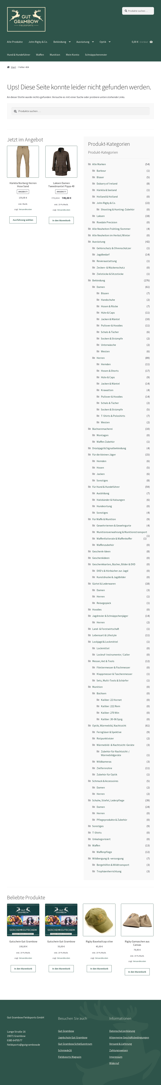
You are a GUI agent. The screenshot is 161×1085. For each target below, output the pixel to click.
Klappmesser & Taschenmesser (114, 674)
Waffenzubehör (105, 545)
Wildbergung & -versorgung (108, 858)
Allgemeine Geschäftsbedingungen (129, 1037)
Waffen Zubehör (106, 441)
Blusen (105, 293)
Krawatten (107, 390)
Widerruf (114, 1063)
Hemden (106, 364)
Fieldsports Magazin (69, 1056)
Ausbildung (103, 493)
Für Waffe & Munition (104, 519)
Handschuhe (108, 299)
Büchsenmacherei (102, 428)
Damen (101, 287)
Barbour (101, 170)
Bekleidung (59, 41)
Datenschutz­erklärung (122, 1031)
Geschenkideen (100, 558)
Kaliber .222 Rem (110, 706)
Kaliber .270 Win (110, 712)
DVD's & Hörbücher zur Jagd (112, 570)
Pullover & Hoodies (112, 325)
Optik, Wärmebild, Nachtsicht (109, 725)
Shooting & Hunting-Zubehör (117, 209)
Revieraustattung (107, 261)
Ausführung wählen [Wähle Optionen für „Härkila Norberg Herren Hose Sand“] (23, 219)
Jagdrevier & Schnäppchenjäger (110, 615)
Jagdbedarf (103, 254)
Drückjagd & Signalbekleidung (109, 448)
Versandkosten (25, 209)
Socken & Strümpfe (112, 338)
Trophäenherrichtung (109, 871)
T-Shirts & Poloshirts (113, 415)
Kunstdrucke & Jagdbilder (111, 577)
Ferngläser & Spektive (109, 732)
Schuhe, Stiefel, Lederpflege (108, 800)
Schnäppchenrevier (96, 54)
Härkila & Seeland (107, 190)
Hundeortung (104, 506)
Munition (55, 54)
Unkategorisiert (101, 839)
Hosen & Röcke (109, 306)
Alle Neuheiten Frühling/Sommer (111, 228)
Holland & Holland (107, 196)
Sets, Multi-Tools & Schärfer (112, 680)
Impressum (115, 1056)
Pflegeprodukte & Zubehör (112, 819)
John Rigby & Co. (38, 41)
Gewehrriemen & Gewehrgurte (114, 525)
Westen (105, 351)
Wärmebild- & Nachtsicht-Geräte (115, 745)
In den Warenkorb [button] (61, 220)
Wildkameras (104, 761)
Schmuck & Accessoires (105, 781)
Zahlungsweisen (118, 1050)
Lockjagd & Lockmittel (105, 641)
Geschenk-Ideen (101, 551)
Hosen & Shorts (110, 370)
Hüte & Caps (108, 312)
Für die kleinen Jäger (104, 454)
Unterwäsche (108, 344)
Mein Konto (72, 54)
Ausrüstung (82, 41)
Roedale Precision (107, 222)
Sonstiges (102, 480)
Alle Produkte (15, 41)
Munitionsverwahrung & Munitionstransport (122, 532)
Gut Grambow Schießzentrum (75, 1043)
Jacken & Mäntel (110, 319)
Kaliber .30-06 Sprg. (112, 719)
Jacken (101, 474)
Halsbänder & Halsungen (111, 499)
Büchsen (101, 693)
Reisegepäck (104, 603)
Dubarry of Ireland (107, 183)
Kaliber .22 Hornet (111, 699)
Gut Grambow (66, 1031)
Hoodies (97, 609)
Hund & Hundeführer (18, 54)
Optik (103, 41)
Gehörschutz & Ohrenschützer (114, 248)
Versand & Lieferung (120, 1043)
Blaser (100, 177)
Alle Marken (99, 164)
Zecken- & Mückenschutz (111, 267)
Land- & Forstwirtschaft (105, 628)
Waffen (40, 54)
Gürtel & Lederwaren (104, 583)
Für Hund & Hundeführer (106, 486)
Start (13, 67)
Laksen (101, 216)
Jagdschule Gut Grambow (72, 1037)
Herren (101, 357)
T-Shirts (97, 832)
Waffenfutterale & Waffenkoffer (114, 538)
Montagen (102, 435)
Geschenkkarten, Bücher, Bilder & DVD (113, 564)
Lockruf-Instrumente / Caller (113, 654)
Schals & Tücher (110, 332)
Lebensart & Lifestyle (104, 635)
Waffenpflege (104, 852)
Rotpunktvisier (105, 738)
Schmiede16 (65, 1050)
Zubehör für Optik (107, 774)
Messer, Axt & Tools (103, 661)
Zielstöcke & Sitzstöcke (110, 274)
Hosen (100, 467)
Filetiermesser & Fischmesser (113, 667)
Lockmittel (103, 648)
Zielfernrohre (104, 768)
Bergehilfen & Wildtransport (113, 864)
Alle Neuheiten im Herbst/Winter (111, 235)
